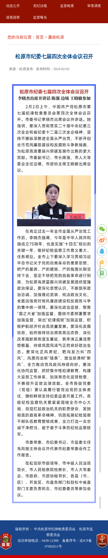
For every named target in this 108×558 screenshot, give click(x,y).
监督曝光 (40, 17)
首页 (40, 37)
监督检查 (67, 6)
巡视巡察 (13, 17)
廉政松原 (56, 37)
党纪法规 (40, 6)
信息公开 (13, 6)
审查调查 (94, 6)
